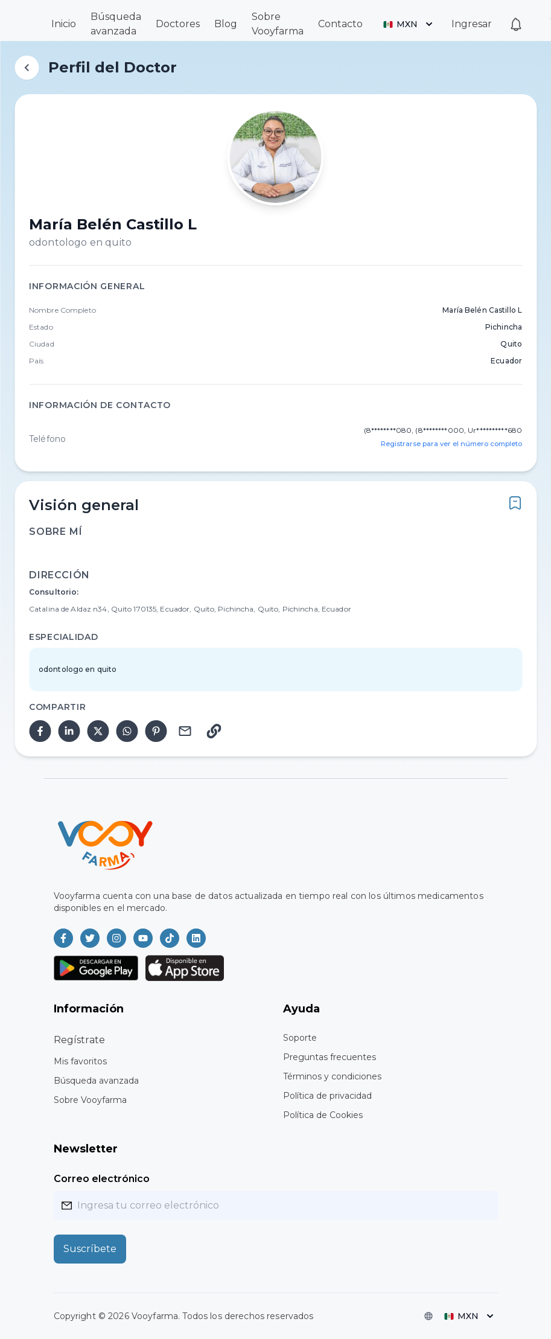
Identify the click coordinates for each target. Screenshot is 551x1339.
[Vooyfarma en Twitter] (90, 938)
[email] (185, 731)
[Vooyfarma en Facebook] (63, 938)
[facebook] (40, 731)
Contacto (340, 24)
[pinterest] (156, 731)
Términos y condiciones (332, 1076)
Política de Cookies (323, 1115)
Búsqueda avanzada (96, 1080)
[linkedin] (69, 731)
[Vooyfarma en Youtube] (143, 938)
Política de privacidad (327, 1095)
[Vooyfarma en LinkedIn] (196, 938)
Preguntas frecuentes (329, 1057)
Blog (225, 24)
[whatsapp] (127, 731)
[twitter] (98, 731)
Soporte (300, 1037)
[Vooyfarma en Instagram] (116, 938)
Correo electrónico (102, 1178)
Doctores (178, 24)
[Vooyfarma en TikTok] (169, 938)
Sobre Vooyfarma (90, 1100)
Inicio (63, 24)
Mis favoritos (80, 1061)
